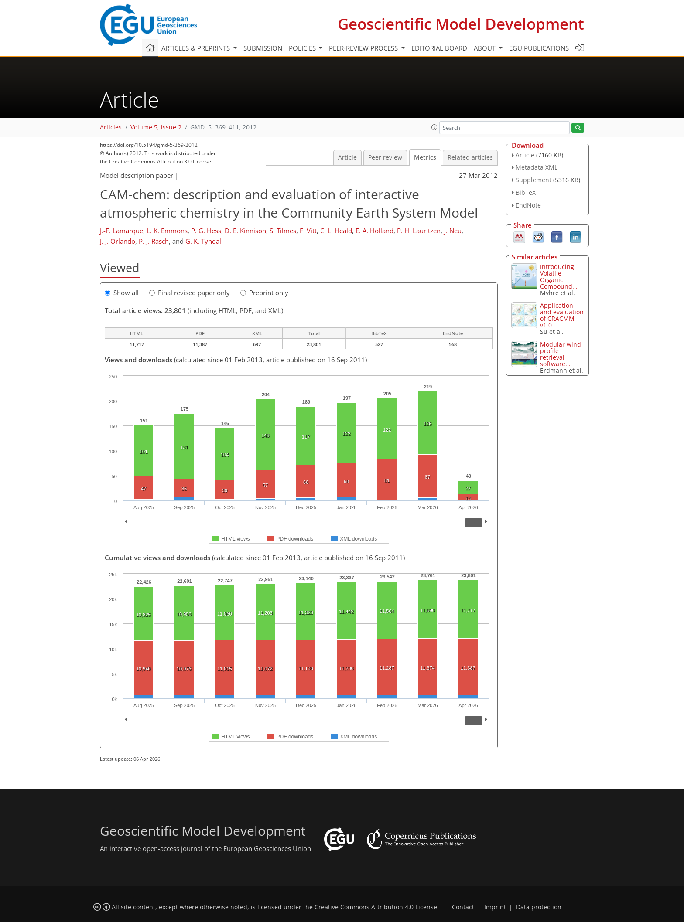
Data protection (538, 907)
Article (347, 157)
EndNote (528, 205)
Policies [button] (303, 48)
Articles (111, 127)
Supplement (533, 180)
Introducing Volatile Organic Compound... (559, 276)
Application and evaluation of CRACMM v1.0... (562, 315)
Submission (262, 48)
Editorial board (439, 48)
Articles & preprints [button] (196, 48)
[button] (434, 127)
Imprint (495, 907)
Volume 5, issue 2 (155, 127)
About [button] (485, 48)
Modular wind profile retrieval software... (560, 354)
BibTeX (526, 192)
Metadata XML (536, 167)
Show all (122, 292)
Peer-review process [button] (364, 48)
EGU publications (539, 48)
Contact (463, 907)
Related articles (470, 157)
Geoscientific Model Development (461, 24)
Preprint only (264, 292)
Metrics (425, 157)
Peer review (385, 157)
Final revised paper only (189, 292)
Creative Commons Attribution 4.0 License (376, 907)
